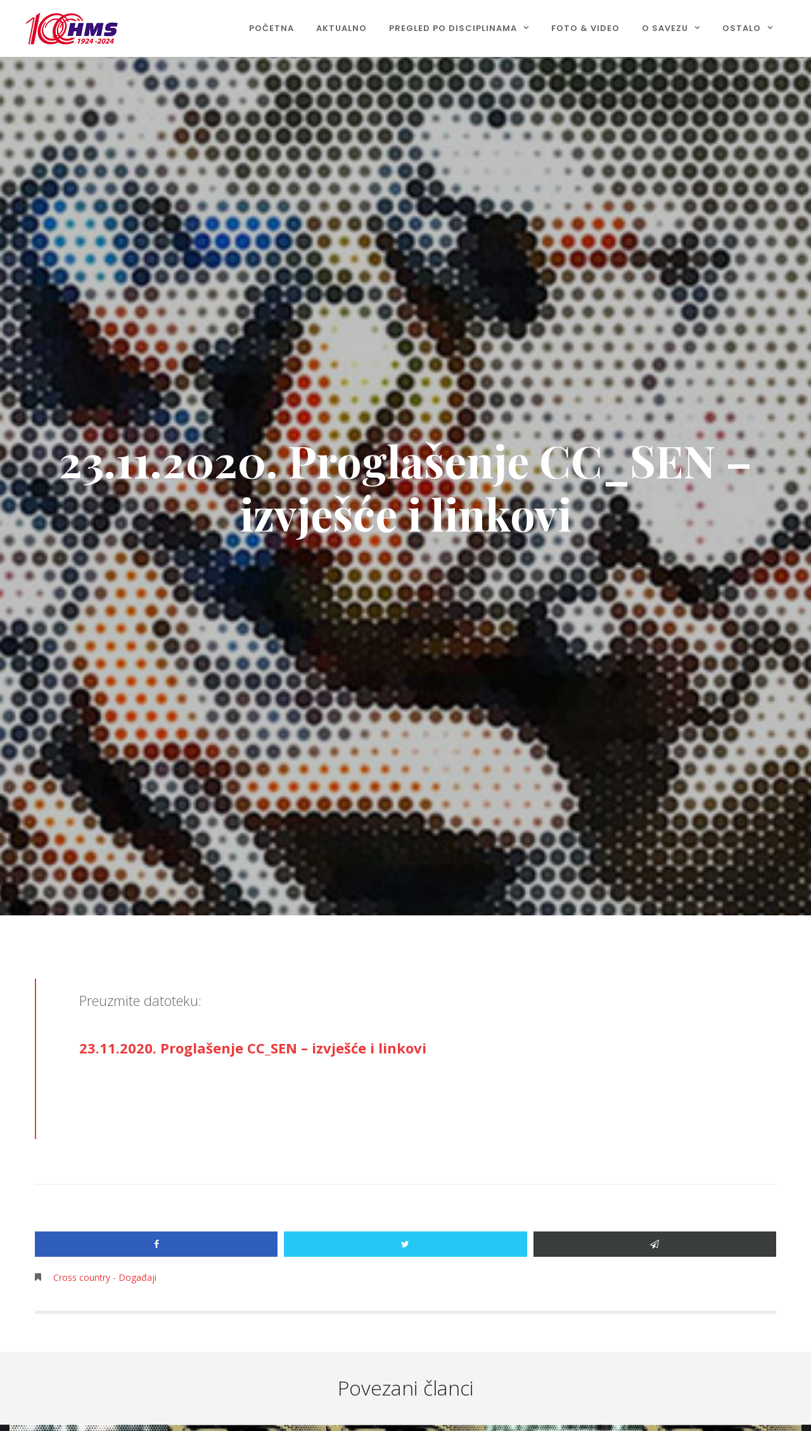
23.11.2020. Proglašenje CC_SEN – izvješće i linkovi (252, 1047)
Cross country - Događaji (104, 1277)
